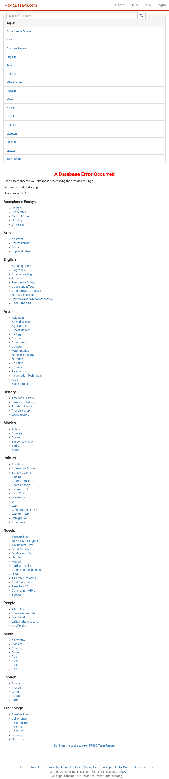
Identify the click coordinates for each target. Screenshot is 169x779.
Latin (15, 700)
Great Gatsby (20, 549)
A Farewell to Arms (24, 578)
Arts (9, 40)
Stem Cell (18, 493)
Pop (14, 656)
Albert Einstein (21, 609)
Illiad (15, 574)
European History (23, 402)
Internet (17, 727)
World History (20, 414)
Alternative (19, 640)
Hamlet (16, 557)
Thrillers (17, 445)
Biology (16, 334)
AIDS (15, 379)
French (16, 687)
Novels (11, 107)
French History (21, 410)
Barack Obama (21, 472)
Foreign (11, 65)
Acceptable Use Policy (117, 767)
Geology (17, 346)
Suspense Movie (22, 441)
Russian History (22, 406)
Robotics (17, 731)
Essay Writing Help (87, 767)
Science (11, 141)
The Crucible (20, 536)
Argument (18, 278)
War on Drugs (20, 514)
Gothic (16, 247)
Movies (11, 90)
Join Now (36, 767)
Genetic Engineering (24, 509)
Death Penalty (21, 485)
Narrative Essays (23, 294)
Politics (11, 124)
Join (147, 5)
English (11, 57)
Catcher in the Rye (23, 590)
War (14, 505)
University (18, 224)
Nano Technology (23, 354)
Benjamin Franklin (23, 613)
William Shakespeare (25, 621)
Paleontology (20, 371)
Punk (15, 660)
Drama (16, 437)
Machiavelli (19, 617)
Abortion (17, 464)
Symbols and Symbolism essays (32, 299)
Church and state (23, 481)
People (11, 116)
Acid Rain (18, 317)
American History (23, 398)
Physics (17, 367)
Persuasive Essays (24, 282)
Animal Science (21, 321)
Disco (15, 652)
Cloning (17, 476)
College (16, 208)
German (17, 691)
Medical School (21, 216)
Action (16, 429)
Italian (16, 695)
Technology (14, 158)
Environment (20, 489)
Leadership (19, 212)
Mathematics (20, 350)
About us (140, 767)
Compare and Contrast (26, 290)
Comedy (17, 433)
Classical (17, 644)
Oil (13, 501)
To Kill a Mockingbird (25, 541)
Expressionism (21, 243)
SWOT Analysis (21, 303)
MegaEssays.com (20, 5)
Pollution (17, 363)
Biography (18, 270)
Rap (14, 664)
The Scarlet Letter (23, 545)
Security (17, 735)
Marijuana (18, 497)
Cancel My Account (59, 767)
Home (120, 5)
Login (161, 5)
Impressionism (21, 251)
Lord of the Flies (22, 565)
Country (17, 648)
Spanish (17, 683)
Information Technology (27, 375)
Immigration (20, 518)
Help (134, 5)
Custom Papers (17, 48)
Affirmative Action (23, 468)
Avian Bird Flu (20, 383)
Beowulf (17, 594)
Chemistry (18, 338)
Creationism (19, 522)
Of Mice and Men (22, 553)
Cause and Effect (23, 286)
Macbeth (17, 561)
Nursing (17, 220)
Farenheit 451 (21, 586)
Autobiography (21, 266)
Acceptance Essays (19, 31)
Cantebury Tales (22, 582)
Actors (16, 449)
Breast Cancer (21, 330)
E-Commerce (20, 722)
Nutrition (17, 359)
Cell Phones (19, 718)
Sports (11, 150)
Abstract (17, 239)
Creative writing (22, 274)
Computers (19, 342)
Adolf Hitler (19, 625)
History (11, 74)
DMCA (122, 771)
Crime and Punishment (26, 569)
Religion (12, 133)
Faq (152, 767)
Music (10, 99)
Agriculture (19, 326)
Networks (18, 739)
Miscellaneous (16, 82)
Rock (15, 669)
